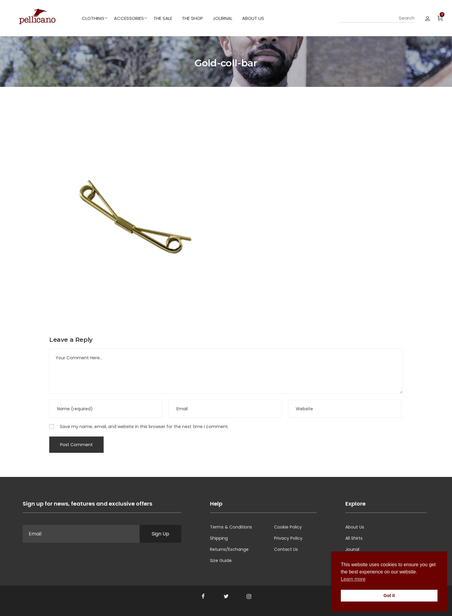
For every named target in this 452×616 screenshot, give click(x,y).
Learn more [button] (353, 579)
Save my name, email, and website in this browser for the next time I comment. (144, 427)
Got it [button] (389, 595)
